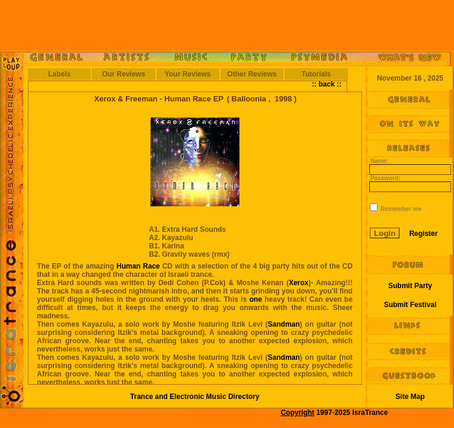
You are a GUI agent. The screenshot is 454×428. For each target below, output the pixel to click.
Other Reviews (251, 74)
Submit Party (410, 286)
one (256, 299)
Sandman (284, 324)
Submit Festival (410, 305)
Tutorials (316, 74)
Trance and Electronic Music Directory (195, 396)
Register (423, 233)
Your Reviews (188, 74)
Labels (59, 74)
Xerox (298, 283)
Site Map (409, 396)
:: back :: (326, 84)
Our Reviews (123, 74)
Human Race (137, 266)
